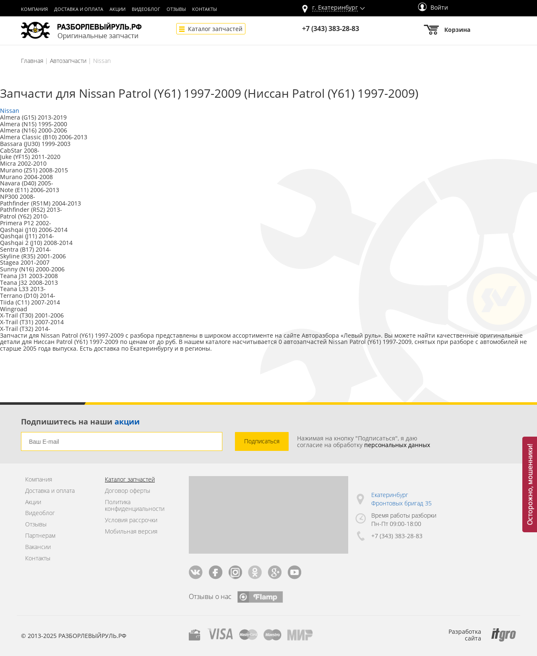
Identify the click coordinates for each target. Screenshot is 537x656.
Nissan (9, 111)
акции (127, 422)
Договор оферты (127, 491)
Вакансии (38, 547)
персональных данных (397, 445)
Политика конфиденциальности (134, 506)
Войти (433, 7)
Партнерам (40, 535)
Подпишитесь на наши (80, 421)
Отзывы (176, 9)
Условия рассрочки (131, 520)
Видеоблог (146, 9)
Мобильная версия (131, 531)
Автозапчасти (68, 61)
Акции (117, 9)
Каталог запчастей (215, 29)
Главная (32, 61)
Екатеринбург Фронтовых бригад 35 (401, 499)
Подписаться (261, 441)
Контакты (204, 9)
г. (335, 7)
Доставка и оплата (78, 9)
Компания (34, 9)
